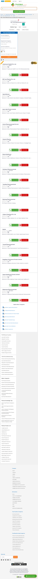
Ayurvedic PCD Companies (16, 528)
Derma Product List (5, 437)
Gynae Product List (5, 443)
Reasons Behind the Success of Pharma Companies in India (8, 421)
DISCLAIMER (14, 479)
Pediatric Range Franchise (6, 352)
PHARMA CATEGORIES (16, 497)
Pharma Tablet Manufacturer (7, 372)
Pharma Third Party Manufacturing (8, 358)
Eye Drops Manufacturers (6, 396)
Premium (24, 27)
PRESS (13, 506)
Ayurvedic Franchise (5, 337)
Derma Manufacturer (6, 364)
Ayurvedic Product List (6, 447)
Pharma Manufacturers (16, 548)
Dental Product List (5, 439)
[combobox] (19, 8)
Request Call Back (30, 576)
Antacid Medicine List (5, 430)
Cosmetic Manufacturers (16, 544)
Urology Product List (5, 457)
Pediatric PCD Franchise (16, 526)
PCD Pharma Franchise (6, 380)
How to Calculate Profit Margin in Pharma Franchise (8, 410)
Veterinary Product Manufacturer (8, 366)
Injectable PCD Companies (16, 515)
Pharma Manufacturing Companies (8, 388)
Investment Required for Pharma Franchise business (8, 413)
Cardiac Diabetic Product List (7, 451)
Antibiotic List (4, 431)
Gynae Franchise (5, 346)
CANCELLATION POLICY (16, 481)
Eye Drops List (4, 433)
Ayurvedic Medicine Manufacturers (18, 537)
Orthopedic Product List (6, 441)
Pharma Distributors (15, 529)
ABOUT (13, 470)
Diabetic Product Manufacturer (7, 368)
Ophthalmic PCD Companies (17, 517)
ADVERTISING (14, 502)
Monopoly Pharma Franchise (17, 519)
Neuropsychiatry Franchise (7, 348)
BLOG (13, 494)
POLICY (13, 476)
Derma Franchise (5, 344)
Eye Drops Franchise (15, 514)
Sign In (20, 1)
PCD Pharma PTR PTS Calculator (18, 484)
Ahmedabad (11, 29)
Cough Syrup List (5, 428)
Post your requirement (19, 11)
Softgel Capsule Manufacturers (17, 539)
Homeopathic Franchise (6, 341)
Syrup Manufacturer (5, 370)
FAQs (13, 504)
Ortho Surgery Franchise (6, 350)
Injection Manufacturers (16, 546)
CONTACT (14, 472)
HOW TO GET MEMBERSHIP (17, 495)
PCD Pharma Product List (6, 435)
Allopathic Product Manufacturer (8, 362)
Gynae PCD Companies (16, 521)
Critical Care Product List (6, 445)
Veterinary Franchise (5, 342)
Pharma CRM (8, 1)
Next (9, 57)
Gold (20, 27)
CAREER (13, 474)
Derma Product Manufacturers (17, 542)
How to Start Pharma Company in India (8, 403)
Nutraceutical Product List (6, 459)
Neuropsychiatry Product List (7, 453)
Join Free (14, 1)
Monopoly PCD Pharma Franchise (8, 386)
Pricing (3, 1)
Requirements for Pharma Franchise (6, 416)
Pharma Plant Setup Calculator (18, 488)
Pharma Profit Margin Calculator (19, 486)
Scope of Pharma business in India (8, 418)
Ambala (18, 29)
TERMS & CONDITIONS (16, 477)
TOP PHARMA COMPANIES (16, 501)
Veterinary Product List (6, 449)
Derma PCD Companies (16, 524)
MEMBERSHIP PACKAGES (16, 483)
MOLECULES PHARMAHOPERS (17, 508)
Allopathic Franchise (5, 339)
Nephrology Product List (6, 455)
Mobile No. (3, 50)
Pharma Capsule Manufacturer (7, 374)
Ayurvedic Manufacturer (6, 360)
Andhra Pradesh (25, 29)
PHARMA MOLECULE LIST (16, 499)
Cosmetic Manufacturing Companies (6, 391)
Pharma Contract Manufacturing (8, 384)
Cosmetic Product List (6, 461)
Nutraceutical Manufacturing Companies (7, 394)
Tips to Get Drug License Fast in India (7, 406)
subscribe (15, 556)
